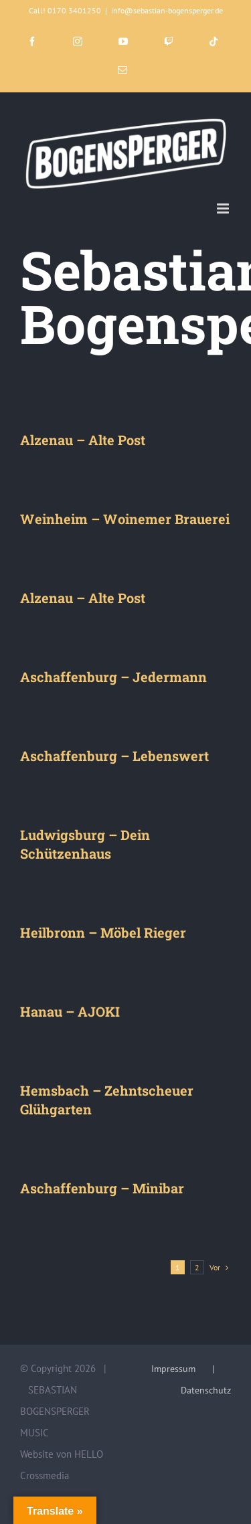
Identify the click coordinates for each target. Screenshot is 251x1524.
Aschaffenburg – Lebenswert (114, 755)
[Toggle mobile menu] (224, 208)
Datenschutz (206, 1390)
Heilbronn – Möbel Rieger (103, 932)
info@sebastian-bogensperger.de (167, 10)
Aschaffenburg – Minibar (102, 1188)
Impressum (173, 1369)
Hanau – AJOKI (70, 1011)
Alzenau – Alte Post (82, 439)
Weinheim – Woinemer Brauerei (125, 518)
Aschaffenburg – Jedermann (113, 676)
